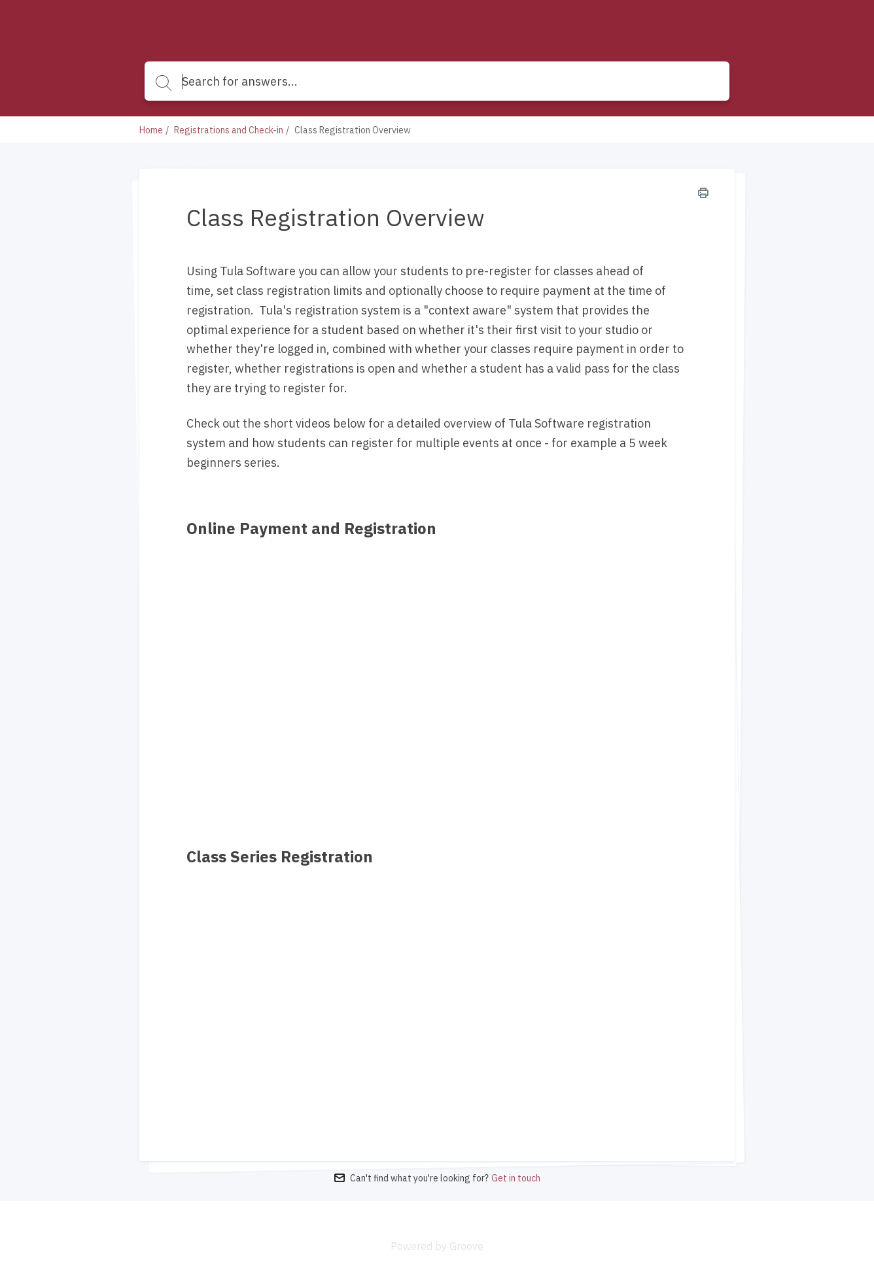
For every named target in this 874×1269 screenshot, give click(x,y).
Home (151, 130)
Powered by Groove (437, 1246)
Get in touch (515, 1178)
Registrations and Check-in (228, 130)
